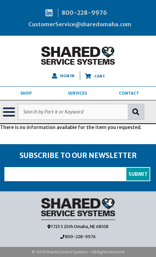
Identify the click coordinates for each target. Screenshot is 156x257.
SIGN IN (63, 75)
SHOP (26, 93)
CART (95, 76)
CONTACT (129, 93)
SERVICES (77, 93)
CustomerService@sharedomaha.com (79, 24)
